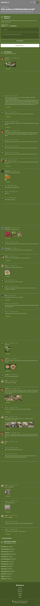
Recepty (20, 593)
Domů (20, 587)
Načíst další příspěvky (6, 538)
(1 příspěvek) (8, 549)
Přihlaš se (3, 25)
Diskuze (20, 595)
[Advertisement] (20, 82)
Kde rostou (20, 589)
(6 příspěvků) (8, 559)
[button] (34, 2)
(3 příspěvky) (6, 576)
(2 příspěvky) (7, 551)
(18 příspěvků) (7, 571)
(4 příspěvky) (7, 556)
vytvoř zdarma (13, 25)
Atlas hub (20, 591)
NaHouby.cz (5, 2)
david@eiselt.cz (23, 602)
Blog (20, 597)
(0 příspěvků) (7, 564)
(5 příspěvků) (7, 546)
